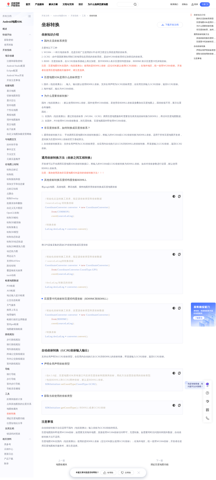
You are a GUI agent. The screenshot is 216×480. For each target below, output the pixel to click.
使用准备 (8, 45)
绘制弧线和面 (13, 179)
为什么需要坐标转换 (205, 26)
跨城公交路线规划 (16, 354)
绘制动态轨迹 (13, 237)
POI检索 (11, 286)
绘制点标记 (12, 169)
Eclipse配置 (12, 70)
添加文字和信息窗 (16, 184)
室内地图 (11, 105)
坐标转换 (11, 413)
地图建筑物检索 (14, 329)
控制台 (185, 4)
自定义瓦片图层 (14, 208)
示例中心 (8, 449)
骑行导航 (11, 374)
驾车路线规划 (13, 349)
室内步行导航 (13, 384)
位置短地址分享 (14, 423)
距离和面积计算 (14, 399)
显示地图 (11, 91)
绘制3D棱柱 (12, 217)
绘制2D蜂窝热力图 (16, 246)
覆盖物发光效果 (14, 270)
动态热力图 (12, 251)
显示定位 (11, 100)
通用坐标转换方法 (201, 34)
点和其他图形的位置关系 (19, 404)
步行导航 (11, 379)
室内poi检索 (13, 324)
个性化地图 (12, 110)
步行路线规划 (13, 339)
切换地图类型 (13, 95)
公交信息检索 (13, 300)
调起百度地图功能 (16, 418)
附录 (6, 463)
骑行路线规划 (13, 344)
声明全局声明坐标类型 (206, 50)
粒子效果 (11, 129)
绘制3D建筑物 (14, 222)
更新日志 (8, 454)
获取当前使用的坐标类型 (206, 54)
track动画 (11, 275)
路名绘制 (11, 265)
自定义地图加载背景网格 (19, 134)
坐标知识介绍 (199, 15)
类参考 (7, 444)
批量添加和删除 (14, 203)
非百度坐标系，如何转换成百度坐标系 (206, 29)
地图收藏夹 (12, 409)
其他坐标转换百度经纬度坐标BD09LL (206, 38)
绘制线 (10, 174)
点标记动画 (12, 189)
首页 (28, 4)
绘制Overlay (12, 198)
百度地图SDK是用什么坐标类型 (206, 22)
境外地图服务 (13, 119)
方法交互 (11, 154)
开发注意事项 (13, 80)
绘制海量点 (12, 227)
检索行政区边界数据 (17, 319)
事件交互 (11, 149)
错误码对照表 (13, 434)
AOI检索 (11, 290)
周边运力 (11, 256)
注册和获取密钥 (14, 61)
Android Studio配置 (16, 66)
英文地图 (11, 124)
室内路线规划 (13, 363)
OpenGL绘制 (13, 213)
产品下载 (8, 459)
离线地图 (11, 115)
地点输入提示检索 (16, 295)
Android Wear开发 (15, 75)
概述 (5, 29)
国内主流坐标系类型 (205, 18)
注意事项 (197, 58)
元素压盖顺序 (13, 159)
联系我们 (174, 4)
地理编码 (11, 314)
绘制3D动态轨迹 (15, 241)
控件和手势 (12, 144)
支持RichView (13, 261)
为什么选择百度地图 (98, 4)
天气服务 (11, 305)
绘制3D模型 (12, 232)
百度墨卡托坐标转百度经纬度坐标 (206, 42)
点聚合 (10, 193)
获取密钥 (8, 40)
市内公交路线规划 (16, 359)
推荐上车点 (12, 310)
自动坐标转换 (199, 46)
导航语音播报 (13, 388)
